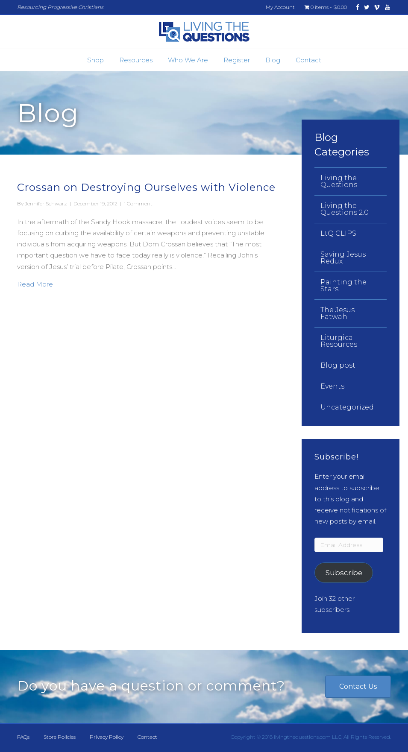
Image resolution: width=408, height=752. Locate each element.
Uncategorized (347, 407)
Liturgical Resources (338, 341)
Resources (136, 60)
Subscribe (344, 572)
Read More (35, 283)
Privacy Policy (106, 737)
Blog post (337, 365)
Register (236, 60)
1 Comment (138, 203)
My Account (280, 7)
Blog (272, 60)
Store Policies (60, 737)
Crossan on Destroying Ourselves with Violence (146, 187)
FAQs (23, 737)
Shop (95, 60)
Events (332, 386)
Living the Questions (338, 181)
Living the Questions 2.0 (344, 209)
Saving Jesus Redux (343, 257)
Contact (308, 60)
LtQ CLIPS (338, 233)
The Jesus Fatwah (337, 313)
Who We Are (188, 60)
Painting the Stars (343, 285)
